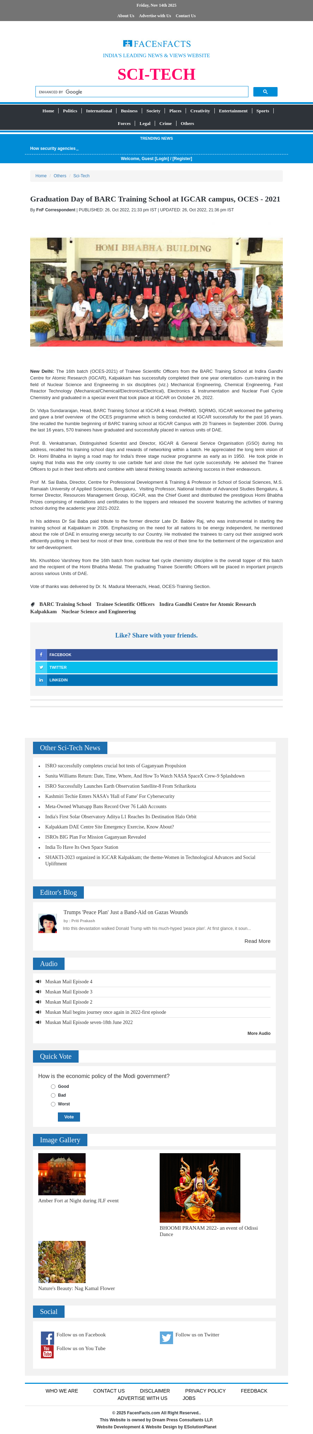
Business (129, 110)
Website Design (161, 1427)
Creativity (200, 110)
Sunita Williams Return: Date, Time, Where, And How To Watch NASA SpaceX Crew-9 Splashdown (145, 776)
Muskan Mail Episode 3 (68, 991)
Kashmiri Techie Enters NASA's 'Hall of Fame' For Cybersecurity (110, 796)
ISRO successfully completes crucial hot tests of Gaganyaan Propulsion (115, 765)
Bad (62, 1095)
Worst (64, 1104)
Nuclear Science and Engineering (98, 611)
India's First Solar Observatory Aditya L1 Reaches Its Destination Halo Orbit (121, 816)
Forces (124, 123)
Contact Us (186, 15)
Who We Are (62, 1391)
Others (187, 123)
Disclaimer (155, 1391)
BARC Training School (65, 604)
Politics (70, 110)
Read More (258, 941)
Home (48, 110)
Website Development (118, 1427)
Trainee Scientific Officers (125, 604)
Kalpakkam (43, 611)
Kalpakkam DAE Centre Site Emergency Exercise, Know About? (109, 827)
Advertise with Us (155, 15)
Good (63, 1086)
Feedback (254, 1391)
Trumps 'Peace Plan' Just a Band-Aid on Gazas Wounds (126, 912)
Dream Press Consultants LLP (182, 1420)
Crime (165, 123)
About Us (125, 15)
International (99, 110)
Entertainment (233, 110)
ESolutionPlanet (200, 1427)
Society (153, 110)
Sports (263, 110)
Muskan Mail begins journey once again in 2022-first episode (105, 1012)
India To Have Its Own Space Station (81, 847)
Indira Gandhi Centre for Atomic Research (207, 604)
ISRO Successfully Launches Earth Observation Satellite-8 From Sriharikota (120, 786)
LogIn (162, 158)
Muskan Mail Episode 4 (68, 981)
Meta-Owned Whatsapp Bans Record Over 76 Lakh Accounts (105, 806)
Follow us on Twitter (197, 1334)
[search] (141, 92)
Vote (69, 1116)
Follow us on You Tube (81, 1348)
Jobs (188, 1398)
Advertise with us (142, 1398)
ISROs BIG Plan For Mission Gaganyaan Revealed (95, 837)
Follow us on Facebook (81, 1334)
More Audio (259, 1033)
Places (175, 110)
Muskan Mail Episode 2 (68, 1002)
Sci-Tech (81, 175)
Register (182, 158)
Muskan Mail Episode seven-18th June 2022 (89, 1022)
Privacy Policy (205, 1391)
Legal (145, 123)
